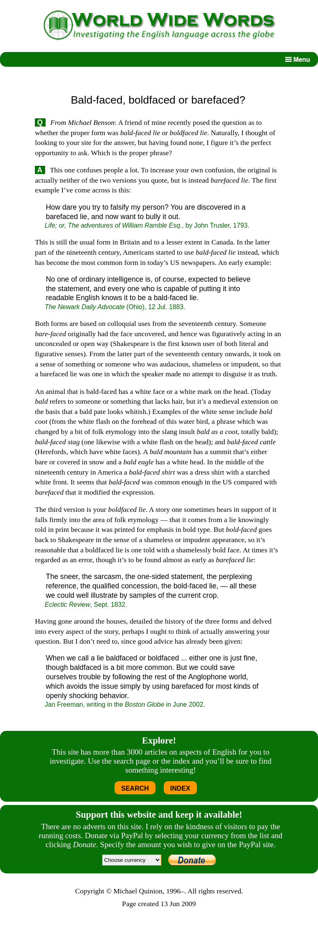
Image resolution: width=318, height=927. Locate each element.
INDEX (180, 788)
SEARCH (135, 788)
